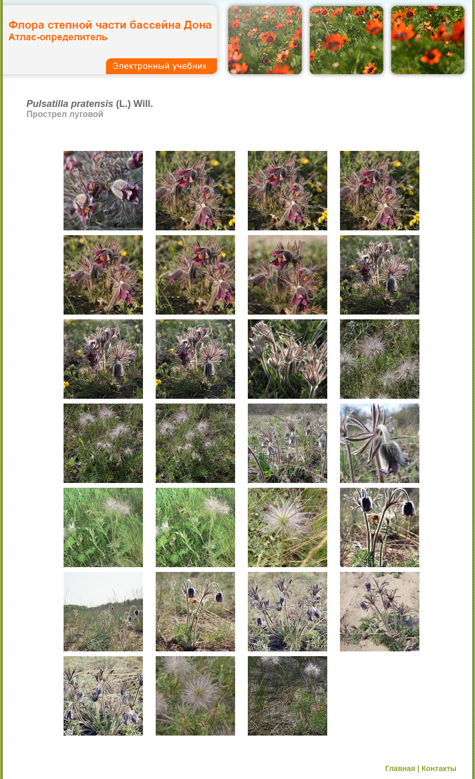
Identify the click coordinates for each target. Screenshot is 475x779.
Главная (400, 768)
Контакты (439, 768)
